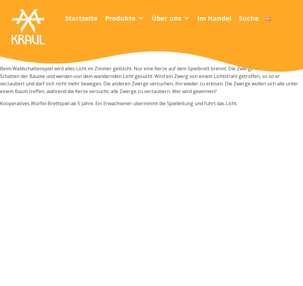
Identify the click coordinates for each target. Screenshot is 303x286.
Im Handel (214, 18)
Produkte (120, 18)
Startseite (81, 18)
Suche (249, 18)
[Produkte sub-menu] (142, 18)
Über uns (166, 18)
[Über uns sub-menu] (187, 18)
